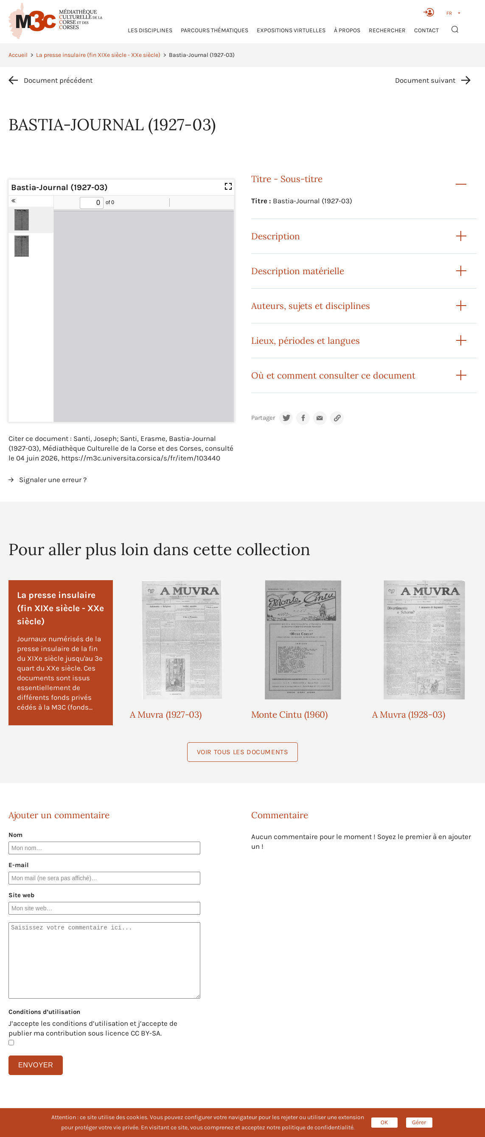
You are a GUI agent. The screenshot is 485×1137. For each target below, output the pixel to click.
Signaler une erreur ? (53, 479)
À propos (347, 30)
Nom (15, 835)
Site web (21, 895)
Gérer (419, 1122)
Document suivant (425, 80)
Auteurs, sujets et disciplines (310, 306)
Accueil (18, 55)
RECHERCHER (387, 30)
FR (449, 13)
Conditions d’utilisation (44, 1012)
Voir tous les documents (243, 752)
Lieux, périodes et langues (305, 340)
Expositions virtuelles (291, 30)
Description (275, 236)
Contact (426, 30)
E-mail (18, 865)
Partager (263, 418)
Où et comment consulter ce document (333, 375)
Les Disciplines (150, 30)
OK (384, 1122)
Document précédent (58, 80)
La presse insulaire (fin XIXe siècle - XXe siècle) (98, 55)
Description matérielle (297, 271)
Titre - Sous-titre (286, 179)
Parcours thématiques (214, 30)
